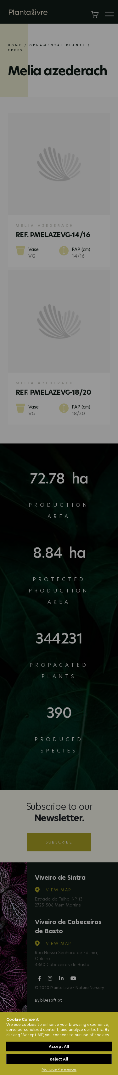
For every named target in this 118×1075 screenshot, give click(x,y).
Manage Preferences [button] (59, 1069)
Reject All (59, 1059)
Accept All (59, 1046)
